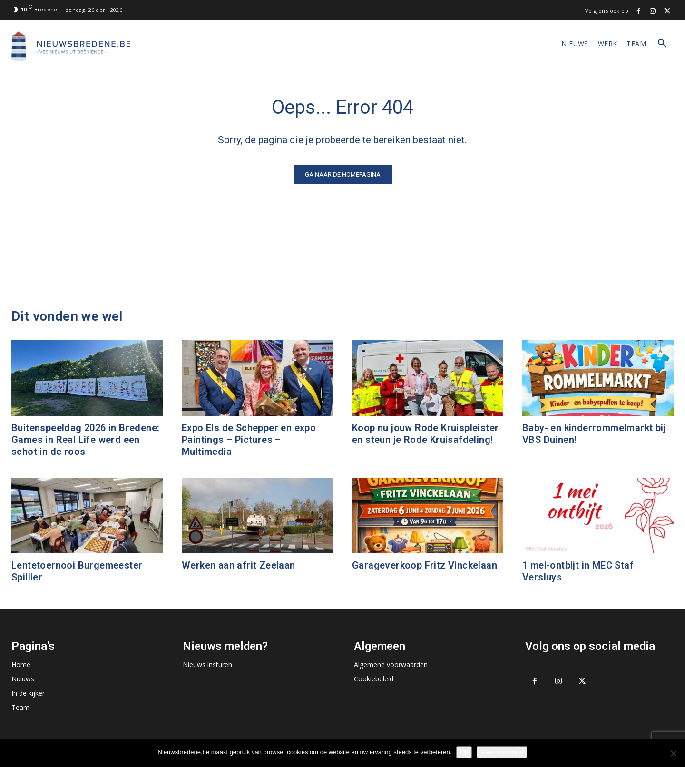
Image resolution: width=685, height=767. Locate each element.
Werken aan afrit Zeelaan (238, 565)
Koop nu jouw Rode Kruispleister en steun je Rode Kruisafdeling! (425, 433)
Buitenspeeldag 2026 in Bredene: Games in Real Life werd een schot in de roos (85, 439)
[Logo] (70, 46)
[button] (662, 43)
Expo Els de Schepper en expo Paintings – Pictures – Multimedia (249, 439)
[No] (673, 753)
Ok (464, 752)
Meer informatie (501, 752)
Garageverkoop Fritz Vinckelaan (424, 565)
